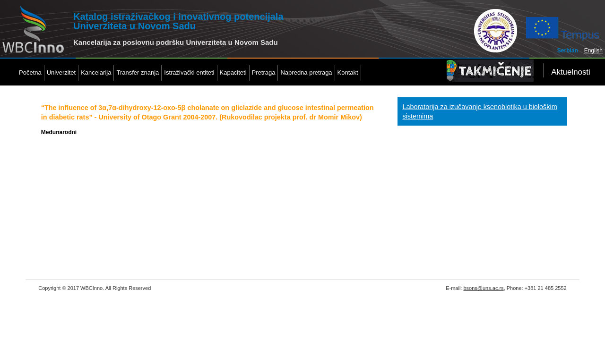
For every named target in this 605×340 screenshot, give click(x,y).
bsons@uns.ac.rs (483, 288)
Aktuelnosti (570, 72)
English (593, 50)
